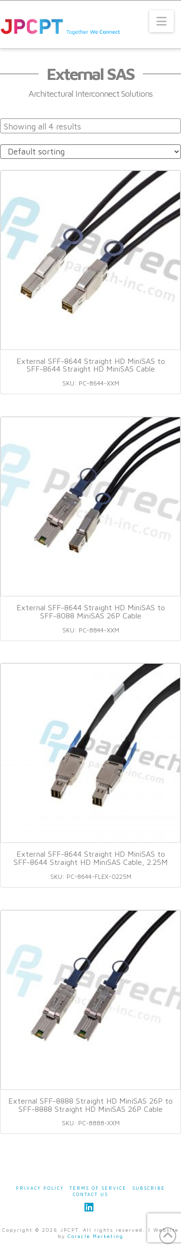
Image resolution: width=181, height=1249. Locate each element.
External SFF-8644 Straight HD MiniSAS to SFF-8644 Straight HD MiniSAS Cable (90, 365)
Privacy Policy (40, 1188)
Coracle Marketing (96, 1236)
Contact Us (90, 1194)
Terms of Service (98, 1188)
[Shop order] (90, 151)
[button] (161, 21)
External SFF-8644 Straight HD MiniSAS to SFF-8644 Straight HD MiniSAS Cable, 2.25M (90, 858)
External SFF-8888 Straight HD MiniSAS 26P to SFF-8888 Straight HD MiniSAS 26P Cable (90, 1104)
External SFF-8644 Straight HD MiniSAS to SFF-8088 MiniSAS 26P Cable (90, 611)
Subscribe (148, 1188)
